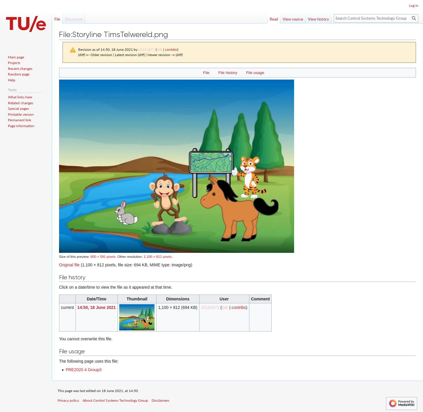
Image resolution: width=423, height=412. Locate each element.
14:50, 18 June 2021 (96, 307)
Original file (69, 265)
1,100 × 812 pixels (158, 256)
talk (159, 49)
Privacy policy (68, 400)
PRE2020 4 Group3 (83, 369)
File (206, 72)
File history (227, 72)
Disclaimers (160, 400)
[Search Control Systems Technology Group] (376, 18)
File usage (255, 72)
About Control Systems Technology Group (115, 400)
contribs (171, 49)
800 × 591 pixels (102, 256)
